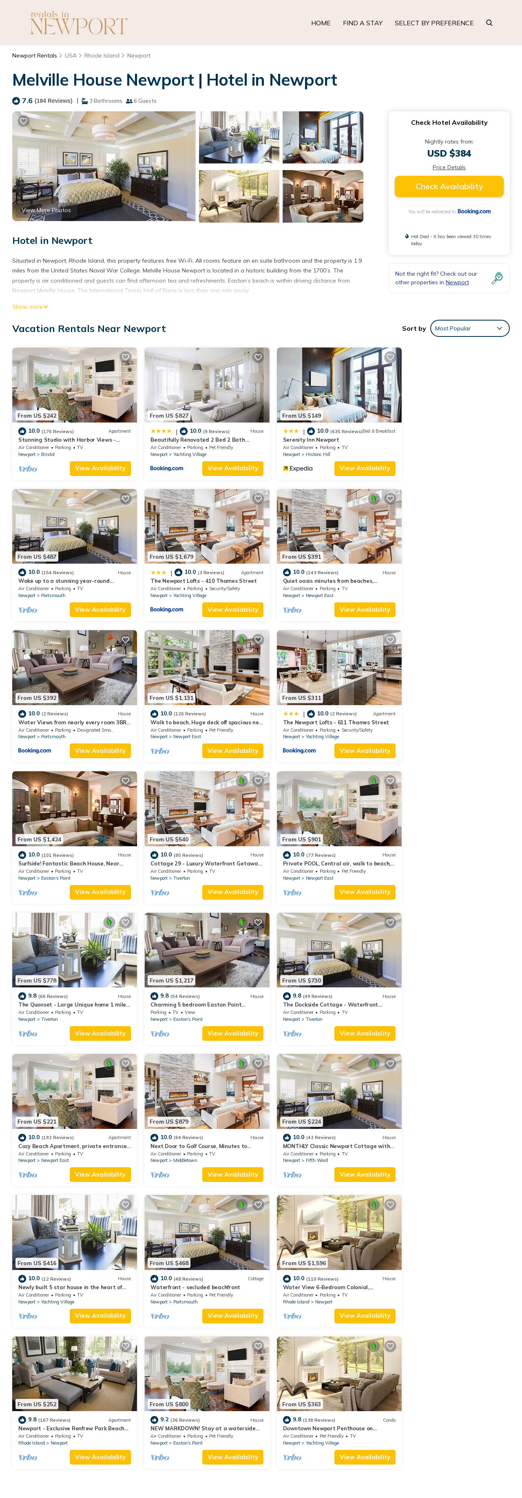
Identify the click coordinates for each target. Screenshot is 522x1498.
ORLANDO (461, 1430)
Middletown (53, 1005)
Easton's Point (182, 729)
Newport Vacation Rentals (59, 1294)
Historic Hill (306, 455)
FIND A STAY (363, 23)
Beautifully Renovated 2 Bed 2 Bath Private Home (338, 1307)
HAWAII (422, 1430)
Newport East (181, 592)
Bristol (48, 451)
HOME (321, 23)
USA (71, 55)
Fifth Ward (179, 1005)
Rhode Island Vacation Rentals (65, 1307)
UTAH (497, 1430)
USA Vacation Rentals (53, 1320)
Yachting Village (184, 451)
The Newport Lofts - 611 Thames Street (71, 715)
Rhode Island (101, 55)
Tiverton (302, 729)
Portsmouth (432, 451)
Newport (138, 55)
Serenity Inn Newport (299, 440)
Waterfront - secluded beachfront (442, 990)
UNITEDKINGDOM (396, 1466)
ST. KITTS (490, 1466)
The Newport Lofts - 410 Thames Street (71, 578)
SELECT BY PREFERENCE (434, 23)
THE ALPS (450, 1466)
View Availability (94, 464)
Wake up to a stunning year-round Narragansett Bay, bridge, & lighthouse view (378, 1333)
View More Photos (46, 210)
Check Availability (449, 186)
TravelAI (112, 1437)
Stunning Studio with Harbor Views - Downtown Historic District (358, 1294)
